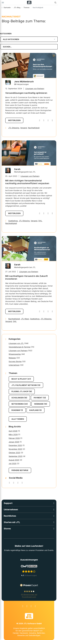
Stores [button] (7, 528)
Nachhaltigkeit (33, 128)
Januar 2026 (14, 442)
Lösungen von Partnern (34, 88)
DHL (40, 221)
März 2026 (13, 434)
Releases (12, 358)
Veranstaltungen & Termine (19, 347)
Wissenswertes (15, 354)
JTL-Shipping (13, 128)
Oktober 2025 (14, 453)
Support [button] (8, 503)
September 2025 (15, 456)
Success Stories (15, 361)
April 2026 (13, 431)
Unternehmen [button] (11, 509)
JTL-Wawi (25, 319)
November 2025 (15, 449)
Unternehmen (14, 365)
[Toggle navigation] (3, 2)
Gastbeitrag (13, 221)
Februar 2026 (14, 438)
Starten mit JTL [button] (12, 522)
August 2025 (14, 460)
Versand (23, 128)
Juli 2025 (12, 463)
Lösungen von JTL (16, 343)
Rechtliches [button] (10, 516)
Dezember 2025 (15, 445)
